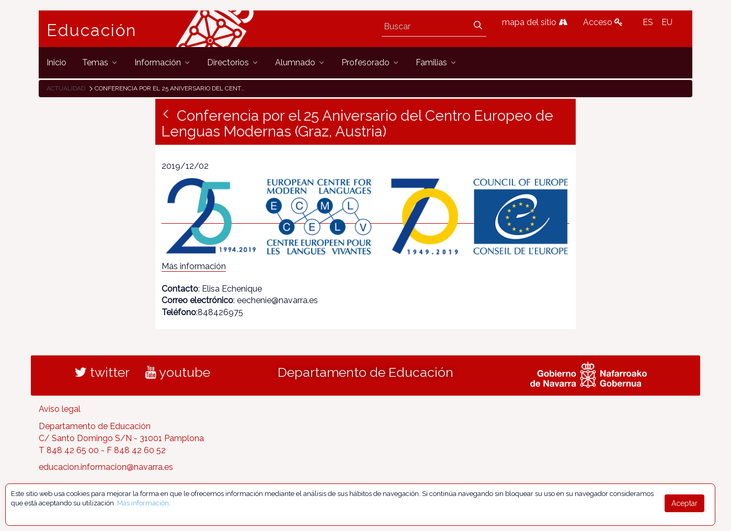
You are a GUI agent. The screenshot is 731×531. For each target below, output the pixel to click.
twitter (102, 372)
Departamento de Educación (365, 372)
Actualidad (66, 88)
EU (666, 22)
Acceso (603, 22)
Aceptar (684, 503)
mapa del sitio (534, 22)
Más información (194, 266)
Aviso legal (60, 409)
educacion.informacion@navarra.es (106, 467)
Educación (91, 30)
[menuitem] (56, 62)
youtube (177, 372)
